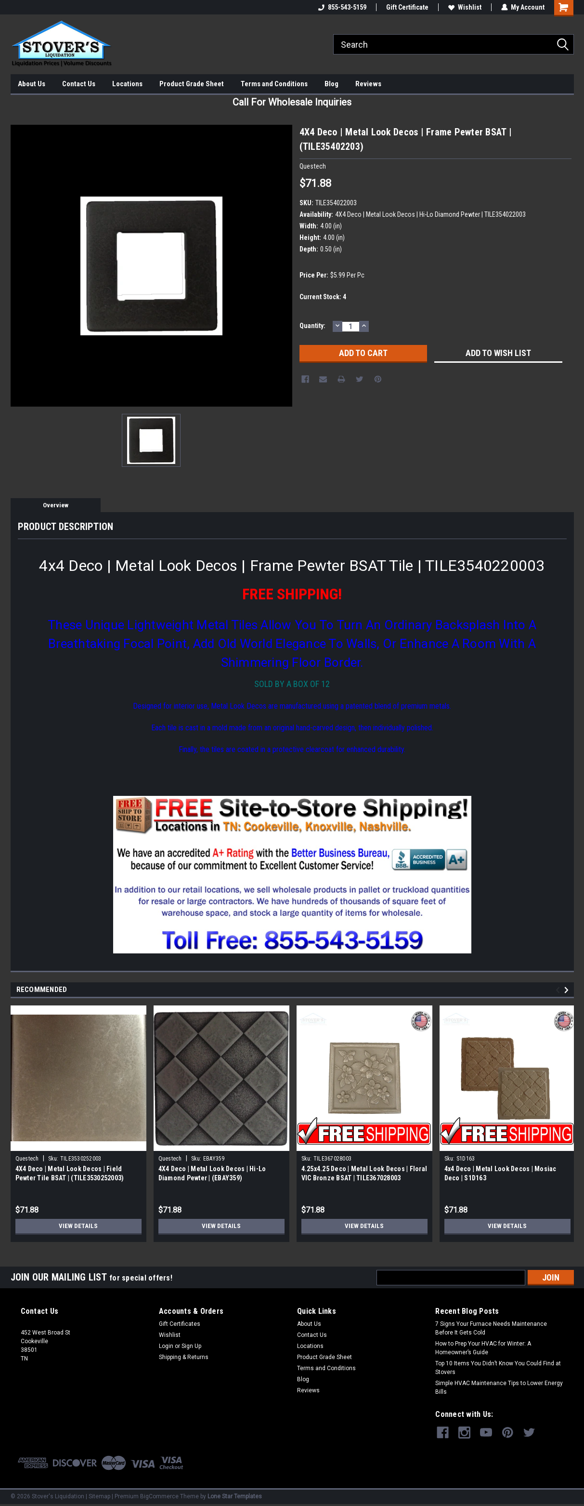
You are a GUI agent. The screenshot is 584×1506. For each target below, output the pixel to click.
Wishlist (464, 7)
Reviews (368, 83)
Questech (27, 1158)
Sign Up (191, 1346)
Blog (331, 83)
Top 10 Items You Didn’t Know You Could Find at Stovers (498, 1367)
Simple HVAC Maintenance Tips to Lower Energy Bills (499, 1387)
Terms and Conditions (274, 83)
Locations (127, 83)
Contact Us (78, 83)
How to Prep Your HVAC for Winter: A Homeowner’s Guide (483, 1348)
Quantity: (312, 326)
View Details (78, 1226)
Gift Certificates (179, 1324)
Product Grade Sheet (191, 83)
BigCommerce (159, 1496)
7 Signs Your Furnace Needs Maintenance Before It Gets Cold (491, 1328)
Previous (559, 989)
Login (166, 1346)
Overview (55, 505)
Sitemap (99, 1496)
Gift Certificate (407, 7)
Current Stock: (322, 297)
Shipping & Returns (183, 1357)
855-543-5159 (342, 7)
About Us (31, 83)
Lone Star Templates (235, 1496)
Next (567, 989)
